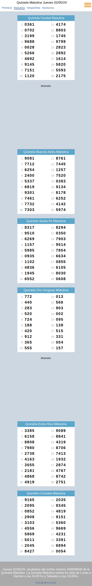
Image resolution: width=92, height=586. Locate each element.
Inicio (38, 582)
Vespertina (33, 7)
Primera (7, 7)
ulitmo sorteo (49, 582)
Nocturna (48, 7)
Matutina (19, 7)
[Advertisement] (46, 115)
